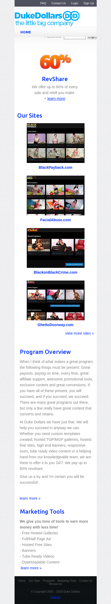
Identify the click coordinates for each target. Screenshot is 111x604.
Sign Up (88, 3)
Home (22, 580)
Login (74, 3)
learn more (56, 98)
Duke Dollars (59, 19)
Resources (55, 584)
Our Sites (34, 580)
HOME (56, 32)
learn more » (30, 498)
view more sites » (79, 333)
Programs (48, 580)
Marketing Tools (67, 580)
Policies (56, 597)
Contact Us (58, 3)
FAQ (43, 3)
